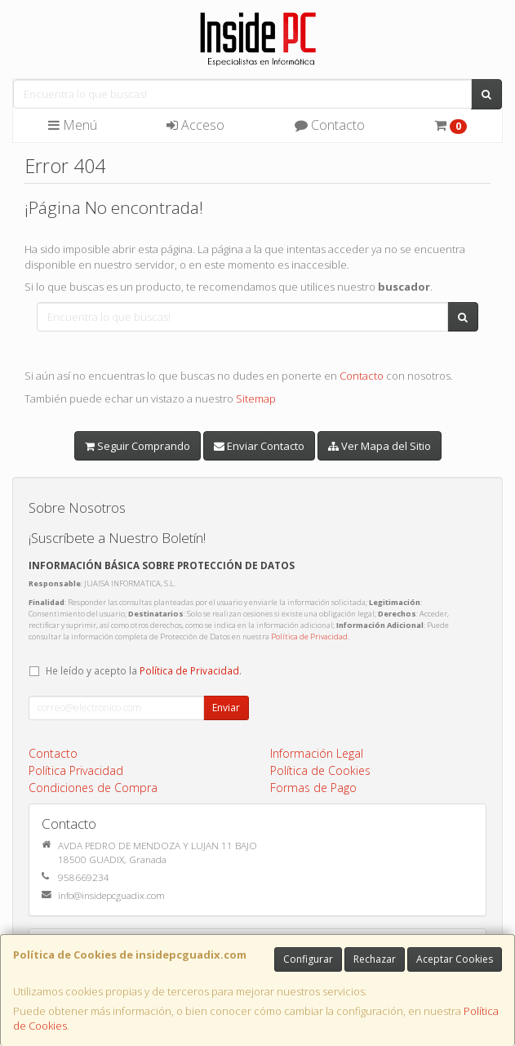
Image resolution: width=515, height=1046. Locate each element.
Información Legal (316, 753)
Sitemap (256, 398)
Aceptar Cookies (454, 959)
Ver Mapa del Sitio (379, 445)
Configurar (308, 959)
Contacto (330, 125)
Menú (72, 125)
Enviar (226, 707)
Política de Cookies (320, 770)
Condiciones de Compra (93, 787)
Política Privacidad (76, 770)
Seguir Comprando (137, 445)
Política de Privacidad (309, 636)
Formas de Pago (313, 787)
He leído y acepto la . (144, 670)
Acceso (195, 125)
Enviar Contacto (259, 445)
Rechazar (374, 959)
